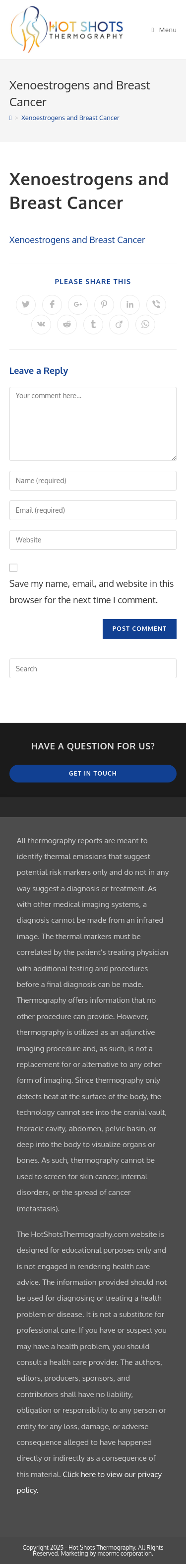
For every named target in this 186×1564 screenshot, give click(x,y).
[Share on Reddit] (67, 324)
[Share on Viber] (156, 305)
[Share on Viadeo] (119, 324)
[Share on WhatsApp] (145, 324)
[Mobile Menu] (164, 29)
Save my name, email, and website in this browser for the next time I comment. (91, 591)
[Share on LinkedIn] (130, 305)
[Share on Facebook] (52, 305)
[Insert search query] (93, 668)
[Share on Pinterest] (104, 305)
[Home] (10, 118)
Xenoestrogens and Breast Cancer (70, 118)
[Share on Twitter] (26, 305)
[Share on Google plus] (78, 305)
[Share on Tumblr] (93, 324)
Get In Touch (93, 773)
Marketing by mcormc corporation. (107, 1553)
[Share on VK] (41, 324)
